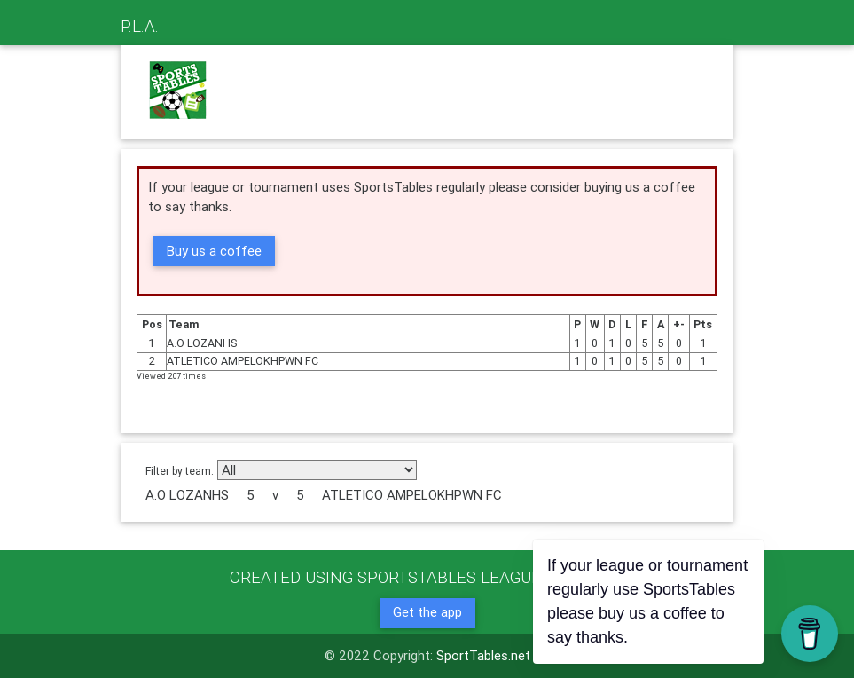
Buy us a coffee (214, 250)
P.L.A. (140, 25)
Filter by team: (179, 470)
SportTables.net (483, 655)
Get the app (427, 611)
